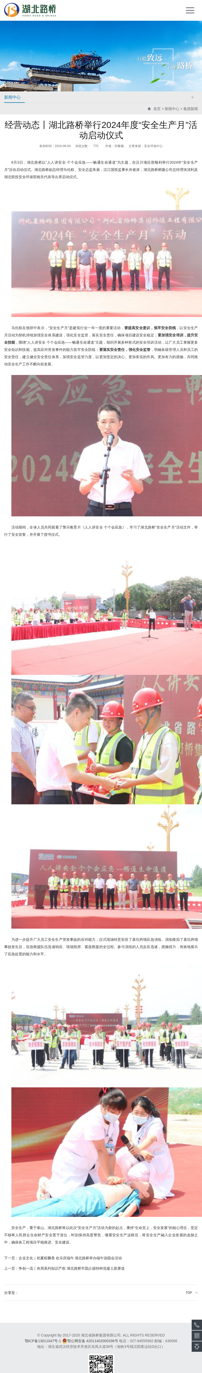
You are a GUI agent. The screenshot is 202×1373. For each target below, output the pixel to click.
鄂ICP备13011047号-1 (43, 1341)
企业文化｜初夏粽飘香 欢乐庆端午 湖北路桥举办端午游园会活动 (63, 1258)
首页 (157, 109)
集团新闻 (190, 109)
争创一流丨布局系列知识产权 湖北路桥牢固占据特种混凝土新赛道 (64, 1268)
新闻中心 (172, 109)
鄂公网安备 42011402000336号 (90, 1340)
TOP (189, 1293)
